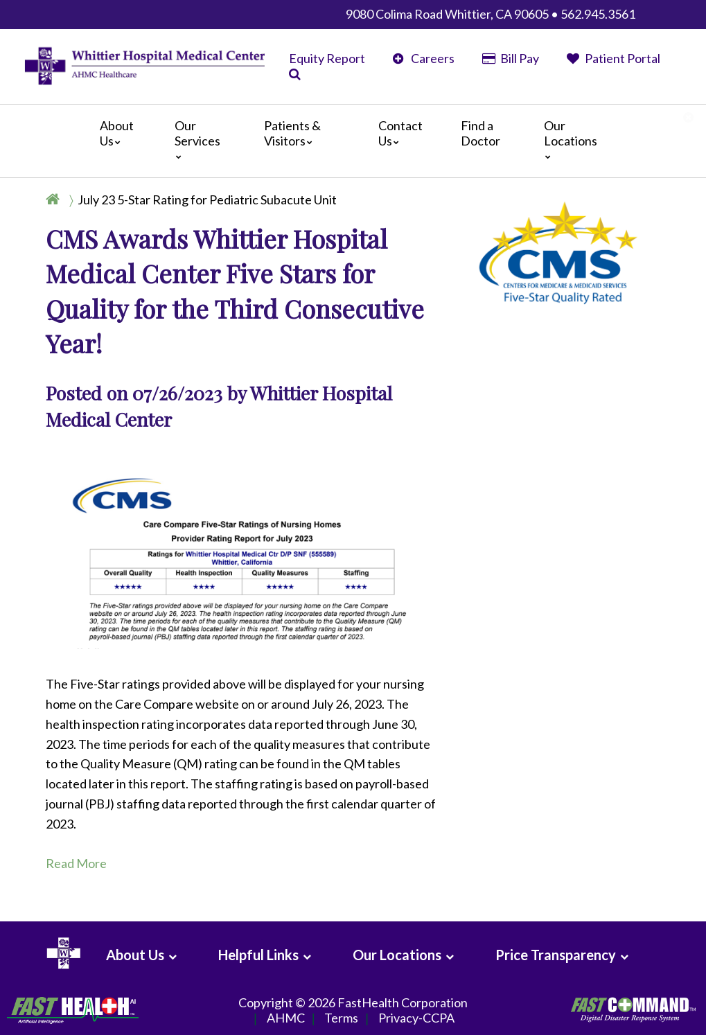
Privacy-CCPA (416, 1018)
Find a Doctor (480, 133)
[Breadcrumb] (197, 199)
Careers (424, 58)
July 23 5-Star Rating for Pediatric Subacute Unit (207, 199)
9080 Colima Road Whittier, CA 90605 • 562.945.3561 (490, 13)
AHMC (286, 1018)
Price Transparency (555, 954)
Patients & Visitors (292, 133)
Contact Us (400, 133)
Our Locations (570, 139)
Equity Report (327, 58)
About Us (117, 133)
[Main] (353, 141)
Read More (76, 863)
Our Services (197, 139)
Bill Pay (510, 58)
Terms (341, 1018)
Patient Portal (613, 58)
